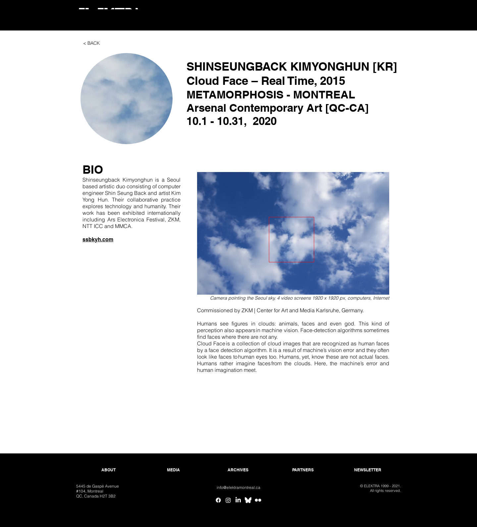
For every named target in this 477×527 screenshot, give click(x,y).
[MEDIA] (173, 470)
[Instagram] (228, 500)
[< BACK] (91, 43)
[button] (126, 98)
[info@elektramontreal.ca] (238, 488)
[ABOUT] (108, 470)
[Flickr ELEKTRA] (258, 500)
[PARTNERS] (303, 470)
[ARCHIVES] (238, 470)
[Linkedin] (238, 500)
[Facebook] (218, 500)
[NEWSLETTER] (367, 470)
